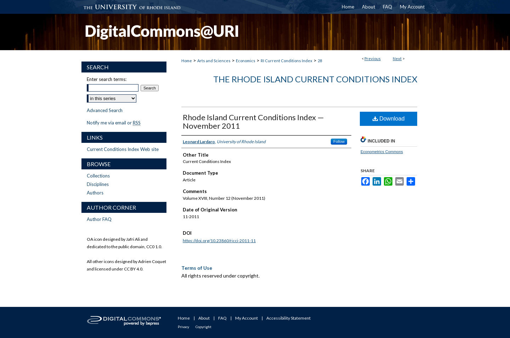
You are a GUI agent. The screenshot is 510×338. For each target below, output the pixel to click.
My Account (246, 318)
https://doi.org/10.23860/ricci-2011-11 (219, 240)
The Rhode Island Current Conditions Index (315, 79)
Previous (372, 58)
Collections (98, 176)
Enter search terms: (106, 79)
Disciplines (98, 184)
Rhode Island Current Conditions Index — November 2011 (253, 121)
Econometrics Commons (382, 152)
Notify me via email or (114, 123)
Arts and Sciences (214, 60)
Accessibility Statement (288, 318)
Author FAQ (99, 219)
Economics (245, 60)
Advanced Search (105, 110)
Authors (95, 193)
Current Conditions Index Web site (123, 149)
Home (186, 60)
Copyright (203, 327)
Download (389, 119)
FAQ (222, 318)
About (204, 318)
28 (320, 60)
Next (397, 58)
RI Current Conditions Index (286, 60)
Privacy (183, 327)
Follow (339, 141)
